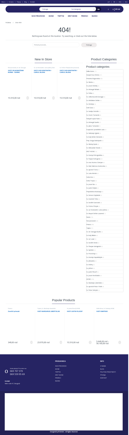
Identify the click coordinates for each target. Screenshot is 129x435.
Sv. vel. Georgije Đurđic (17, 68)
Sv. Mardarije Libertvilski (94, 283)
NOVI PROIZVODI (38, 16)
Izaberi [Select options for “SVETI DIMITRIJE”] (119, 342)
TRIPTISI (60, 16)
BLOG (102, 369)
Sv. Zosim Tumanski (92, 115)
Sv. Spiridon (90, 250)
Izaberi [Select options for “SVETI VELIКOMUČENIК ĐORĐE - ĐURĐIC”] (27, 98)
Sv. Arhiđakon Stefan (93, 100)
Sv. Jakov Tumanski (92, 126)
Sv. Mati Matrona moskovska (95, 166)
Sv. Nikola (89, 82)
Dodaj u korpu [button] (31, 342)
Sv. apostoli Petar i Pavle (94, 286)
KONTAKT (103, 378)
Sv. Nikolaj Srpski (91, 144)
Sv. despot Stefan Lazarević (95, 213)
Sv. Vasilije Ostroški (92, 111)
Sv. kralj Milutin (91, 235)
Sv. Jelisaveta (90, 261)
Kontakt (32, 2)
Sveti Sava (89, 108)
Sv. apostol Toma (92, 170)
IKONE (51, 16)
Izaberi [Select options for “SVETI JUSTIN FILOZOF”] (90, 342)
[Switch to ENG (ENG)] (120, 2)
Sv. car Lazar (90, 239)
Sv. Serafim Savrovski (93, 203)
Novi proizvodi (12, 67)
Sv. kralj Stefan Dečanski (94, 137)
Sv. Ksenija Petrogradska (94, 155)
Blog (25, 2)
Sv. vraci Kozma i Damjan (94, 162)
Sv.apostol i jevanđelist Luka (95, 130)
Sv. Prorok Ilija (90, 254)
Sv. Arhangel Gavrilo (92, 122)
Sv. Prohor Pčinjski (65, 67)
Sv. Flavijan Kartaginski (93, 246)
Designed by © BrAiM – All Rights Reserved (63, 432)
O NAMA (103, 366)
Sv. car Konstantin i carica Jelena (43, 67)
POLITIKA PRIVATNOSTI (108, 372)
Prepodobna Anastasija (93, 192)
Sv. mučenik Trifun (92, 199)
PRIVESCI (84, 16)
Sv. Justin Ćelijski (91, 188)
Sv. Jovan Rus (90, 184)
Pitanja (19, 2)
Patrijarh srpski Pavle (93, 119)
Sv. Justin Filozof (91, 272)
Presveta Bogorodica (93, 78)
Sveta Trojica (90, 181)
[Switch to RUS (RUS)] (126, 2)
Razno (88, 217)
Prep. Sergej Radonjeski (93, 141)
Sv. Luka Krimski (91, 173)
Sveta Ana (89, 177)
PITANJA (103, 375)
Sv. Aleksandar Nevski (93, 148)
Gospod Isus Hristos (92, 75)
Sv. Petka (89, 93)
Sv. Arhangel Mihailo (92, 89)
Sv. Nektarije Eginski (92, 133)
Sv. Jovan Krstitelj (91, 86)
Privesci (88, 224)
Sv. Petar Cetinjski (92, 290)
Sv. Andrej (89, 265)
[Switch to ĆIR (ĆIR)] (114, 2)
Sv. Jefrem (89, 268)
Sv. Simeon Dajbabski (93, 195)
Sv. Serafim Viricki (91, 243)
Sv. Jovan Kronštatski (93, 275)
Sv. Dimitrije (90, 104)
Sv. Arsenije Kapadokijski (94, 257)
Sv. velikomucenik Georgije (94, 97)
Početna (8, 22)
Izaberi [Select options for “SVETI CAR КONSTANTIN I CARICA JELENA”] (53, 98)
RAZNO (94, 16)
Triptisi (88, 228)
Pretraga (89, 45)
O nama (11, 2)
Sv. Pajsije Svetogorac (93, 159)
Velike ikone (90, 71)
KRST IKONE (72, 16)
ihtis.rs (3, 2)
